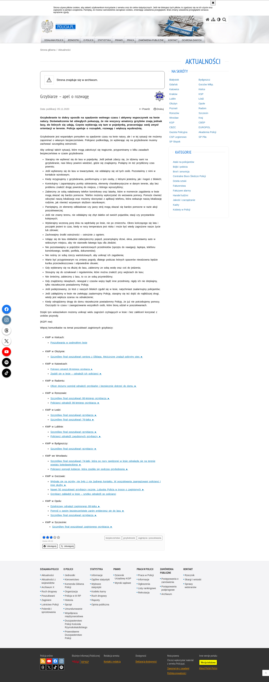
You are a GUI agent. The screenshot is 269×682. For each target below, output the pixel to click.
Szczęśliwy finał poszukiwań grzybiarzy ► (73, 448)
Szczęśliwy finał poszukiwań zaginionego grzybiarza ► (82, 526)
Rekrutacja (144, 592)
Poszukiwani (48, 595)
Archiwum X (48, 587)
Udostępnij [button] (50, 546)
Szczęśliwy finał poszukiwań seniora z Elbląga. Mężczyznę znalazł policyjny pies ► (96, 356)
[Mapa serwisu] (213, 19)
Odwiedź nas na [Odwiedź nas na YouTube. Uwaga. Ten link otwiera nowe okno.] (49, 661)
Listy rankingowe (147, 588)
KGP (171, 122)
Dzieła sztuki (179, 181)
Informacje (97, 575)
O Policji (68, 569)
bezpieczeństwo (113, 538)
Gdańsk (173, 84)
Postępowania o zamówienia (170, 580)
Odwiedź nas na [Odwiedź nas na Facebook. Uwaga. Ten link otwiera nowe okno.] (55, 661)
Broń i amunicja (181, 171)
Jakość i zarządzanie (184, 200)
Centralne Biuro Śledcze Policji (189, 176)
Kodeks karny (98, 591)
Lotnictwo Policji (50, 604)
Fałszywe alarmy (182, 190)
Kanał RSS (43, 661)
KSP (201, 94)
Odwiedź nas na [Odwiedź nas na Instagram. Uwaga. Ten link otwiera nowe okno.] (61, 661)
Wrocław (173, 117)
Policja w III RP (73, 595)
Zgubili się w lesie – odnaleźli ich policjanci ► (76, 373)
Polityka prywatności (176, 673)
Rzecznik (190, 575)
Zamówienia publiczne (166, 571)
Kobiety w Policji (181, 209)
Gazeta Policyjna (178, 132)
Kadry (176, 204)
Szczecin (203, 113)
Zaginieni (46, 600)
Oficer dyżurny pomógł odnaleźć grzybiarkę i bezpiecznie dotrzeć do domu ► (93, 386)
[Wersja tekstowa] (219, 19)
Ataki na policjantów (183, 162)
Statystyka (96, 569)
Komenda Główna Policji (74, 586)
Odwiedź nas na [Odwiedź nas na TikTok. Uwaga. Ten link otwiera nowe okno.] (55, 667)
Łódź (201, 98)
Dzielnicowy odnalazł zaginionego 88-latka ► (75, 506)
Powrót (144, 109)
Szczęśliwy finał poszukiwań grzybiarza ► (73, 415)
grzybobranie (129, 538)
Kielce (202, 89)
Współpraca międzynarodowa (74, 615)
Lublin (172, 98)
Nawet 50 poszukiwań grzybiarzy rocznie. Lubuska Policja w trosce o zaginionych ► (97, 489)
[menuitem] (54, 39)
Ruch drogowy (49, 591)
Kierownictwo (72, 579)
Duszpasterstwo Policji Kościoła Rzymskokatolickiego (76, 624)
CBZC (172, 127)
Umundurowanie (73, 608)
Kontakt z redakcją (112, 661)
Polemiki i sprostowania (49, 610)
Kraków (173, 94)
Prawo (117, 569)
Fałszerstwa (179, 185)
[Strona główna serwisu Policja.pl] (207, 19)
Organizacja (71, 591)
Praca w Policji (145, 569)
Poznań (173, 108)
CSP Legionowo (177, 137)
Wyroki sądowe (123, 583)
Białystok (174, 79)
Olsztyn (173, 103)
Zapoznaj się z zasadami (178, 668)
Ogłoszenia (144, 584)
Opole (202, 103)
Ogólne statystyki (100, 579)
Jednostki (70, 575)
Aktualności (64, 50)
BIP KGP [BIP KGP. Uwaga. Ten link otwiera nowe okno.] (85, 661)
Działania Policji (49, 569)
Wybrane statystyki (96, 586)
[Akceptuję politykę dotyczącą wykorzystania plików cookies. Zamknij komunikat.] (213, 2)
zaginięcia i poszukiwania (149, 538)
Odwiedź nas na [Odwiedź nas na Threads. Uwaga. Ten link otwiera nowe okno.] (43, 667)
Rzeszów (174, 113)
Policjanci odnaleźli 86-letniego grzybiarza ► (75, 402)
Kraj (201, 117)
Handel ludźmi (180, 195)
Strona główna (48, 50)
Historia (69, 600)
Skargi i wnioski (193, 579)
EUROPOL (204, 127)
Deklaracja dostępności (146, 661)
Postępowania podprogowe (169, 588)
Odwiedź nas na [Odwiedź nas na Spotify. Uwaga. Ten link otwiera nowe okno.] (61, 667)
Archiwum (166, 594)
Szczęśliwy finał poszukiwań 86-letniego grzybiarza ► (80, 398)
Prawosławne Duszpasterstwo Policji (73, 634)
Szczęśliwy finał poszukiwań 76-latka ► (72, 419)
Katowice (174, 89)
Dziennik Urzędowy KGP (123, 577)
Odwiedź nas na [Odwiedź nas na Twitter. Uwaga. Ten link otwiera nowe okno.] (49, 667)
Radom (202, 108)
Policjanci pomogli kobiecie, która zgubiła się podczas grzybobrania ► (89, 469)
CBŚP (202, 122)
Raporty (95, 600)
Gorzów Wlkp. (206, 84)
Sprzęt (68, 604)
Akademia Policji (207, 132)
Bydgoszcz (204, 79)
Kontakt (188, 569)
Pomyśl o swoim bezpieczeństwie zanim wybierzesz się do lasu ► (87, 510)
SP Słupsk (174, 141)
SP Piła (203, 137)
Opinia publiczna (100, 604)
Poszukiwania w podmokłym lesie (68, 342)
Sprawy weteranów (190, 586)
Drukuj (159, 109)
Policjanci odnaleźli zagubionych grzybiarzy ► (75, 436)
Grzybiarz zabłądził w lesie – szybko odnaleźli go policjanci (83, 494)
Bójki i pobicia (180, 166)
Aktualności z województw (49, 581)
